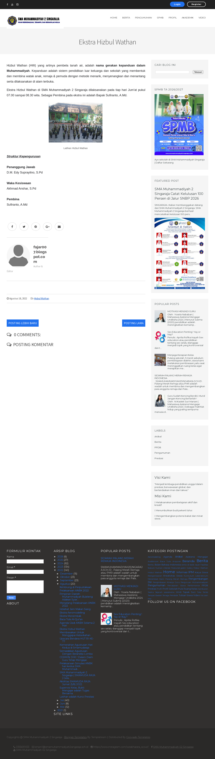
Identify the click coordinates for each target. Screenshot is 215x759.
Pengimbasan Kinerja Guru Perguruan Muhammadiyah (180, 582)
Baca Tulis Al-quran (170, 561)
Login (177, 4)
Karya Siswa (201, 572)
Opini (161, 579)
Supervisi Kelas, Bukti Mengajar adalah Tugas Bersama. (74, 690)
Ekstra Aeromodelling (72, 612)
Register (196, 4)
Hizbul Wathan (155, 572)
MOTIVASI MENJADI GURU (181, 311)
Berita (126, 17)
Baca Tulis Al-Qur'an (71, 619)
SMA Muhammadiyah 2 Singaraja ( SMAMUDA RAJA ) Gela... (77, 675)
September (67, 580)
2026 (60, 556)
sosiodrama (169, 592)
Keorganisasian (155, 576)
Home (113, 17)
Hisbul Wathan (41, 298)
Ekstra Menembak (70, 616)
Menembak (153, 579)
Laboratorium (201, 576)
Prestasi (159, 458)
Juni (63, 703)
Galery (190, 568)
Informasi (181, 572)
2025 (60, 559)
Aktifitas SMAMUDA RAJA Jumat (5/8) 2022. (75, 683)
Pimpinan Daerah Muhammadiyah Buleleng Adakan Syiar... (76, 596)
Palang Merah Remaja (176, 579)
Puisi (180, 589)
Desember (66, 573)
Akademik (188, 17)
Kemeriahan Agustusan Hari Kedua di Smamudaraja (76, 646)
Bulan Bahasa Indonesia (168, 564)
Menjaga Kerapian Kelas (180, 355)
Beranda (188, 561)
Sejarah (158, 592)
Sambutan (203, 589)
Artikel (158, 436)
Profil (173, 17)
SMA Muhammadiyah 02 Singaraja (173, 746)
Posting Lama (134, 323)
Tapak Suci (189, 592)
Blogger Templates (75, 737)
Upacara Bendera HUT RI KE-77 (77, 640)
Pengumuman (143, 17)
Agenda (167, 557)
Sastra (151, 592)
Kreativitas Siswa (172, 575)
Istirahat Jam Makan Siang (75, 609)
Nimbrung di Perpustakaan (75, 587)
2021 (60, 710)
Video (202, 17)
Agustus (65, 583)
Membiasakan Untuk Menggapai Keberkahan (75, 634)
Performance (194, 585)
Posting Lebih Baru (22, 323)
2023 (60, 566)
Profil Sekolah (170, 589)
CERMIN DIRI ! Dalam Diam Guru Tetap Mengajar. (76, 659)
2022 (60, 570)
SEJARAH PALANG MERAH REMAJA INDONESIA (173, 376)
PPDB (158, 447)
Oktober (65, 577)
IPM (191, 572)
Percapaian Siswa (176, 585)
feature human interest (159, 568)
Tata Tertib (202, 592)
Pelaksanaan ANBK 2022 (74, 590)
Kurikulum (189, 576)
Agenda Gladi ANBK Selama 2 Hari (77, 624)
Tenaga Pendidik (170, 595)
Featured (175, 568)
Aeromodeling (154, 557)
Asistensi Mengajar (197, 557)
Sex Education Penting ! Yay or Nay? (184, 333)
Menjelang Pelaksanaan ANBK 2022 (77, 604)
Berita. (151, 565)
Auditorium (153, 561)
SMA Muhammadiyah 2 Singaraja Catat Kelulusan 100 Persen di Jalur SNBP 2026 (179, 193)
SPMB (160, 17)
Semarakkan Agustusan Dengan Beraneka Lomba (76, 652)
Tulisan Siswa (186, 595)
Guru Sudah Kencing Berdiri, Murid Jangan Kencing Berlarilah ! (186, 397)
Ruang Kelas (190, 589)
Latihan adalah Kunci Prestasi (77, 696)
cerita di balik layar (190, 565)
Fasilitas (204, 565)
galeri (183, 568)
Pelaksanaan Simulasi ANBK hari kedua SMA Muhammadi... (76, 666)
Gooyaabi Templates (138, 737)
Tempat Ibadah (155, 595)
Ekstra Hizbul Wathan (72, 629)
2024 (60, 563)
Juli (62, 700)
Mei (62, 706)
